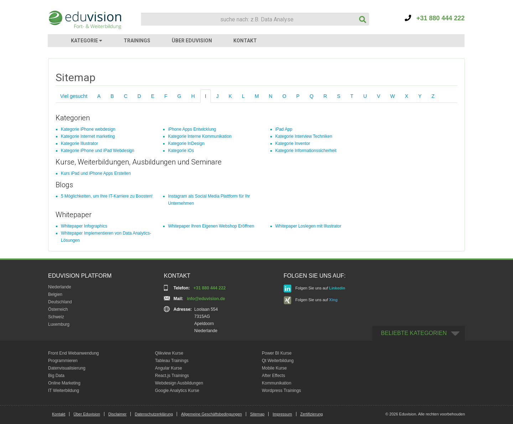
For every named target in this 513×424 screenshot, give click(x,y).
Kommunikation (276, 383)
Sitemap (257, 414)
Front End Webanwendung (73, 353)
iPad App (283, 129)
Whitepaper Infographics (84, 226)
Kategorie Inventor (292, 143)
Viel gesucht (73, 96)
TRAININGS (137, 40)
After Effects (273, 375)
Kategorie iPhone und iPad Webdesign (97, 150)
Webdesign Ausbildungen (179, 383)
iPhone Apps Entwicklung (192, 129)
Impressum (282, 414)
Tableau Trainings (171, 360)
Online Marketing (64, 383)
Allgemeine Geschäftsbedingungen (211, 414)
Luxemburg (58, 324)
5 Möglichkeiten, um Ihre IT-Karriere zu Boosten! (106, 196)
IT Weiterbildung (63, 390)
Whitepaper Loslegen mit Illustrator (308, 226)
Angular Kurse (168, 368)
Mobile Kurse (274, 368)
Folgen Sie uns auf (314, 288)
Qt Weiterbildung (278, 360)
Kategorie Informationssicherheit (306, 150)
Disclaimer (117, 414)
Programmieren (63, 360)
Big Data (56, 375)
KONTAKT (245, 40)
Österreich (58, 309)
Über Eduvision (86, 414)
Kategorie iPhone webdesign (88, 129)
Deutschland (60, 301)
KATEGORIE (86, 40)
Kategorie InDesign (186, 143)
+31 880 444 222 (435, 18)
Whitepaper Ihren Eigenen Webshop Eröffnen (211, 226)
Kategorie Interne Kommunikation (200, 136)
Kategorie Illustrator (79, 143)
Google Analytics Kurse (177, 390)
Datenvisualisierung (67, 368)
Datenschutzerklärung (154, 414)
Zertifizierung (311, 414)
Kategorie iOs (181, 150)
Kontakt (58, 414)
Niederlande (59, 286)
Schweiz (56, 316)
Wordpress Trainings (281, 390)
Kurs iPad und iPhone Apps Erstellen (96, 173)
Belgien (55, 294)
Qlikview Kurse (169, 353)
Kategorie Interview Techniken (303, 136)
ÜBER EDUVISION (192, 40)
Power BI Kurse (276, 353)
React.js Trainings (172, 375)
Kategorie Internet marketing (88, 136)
